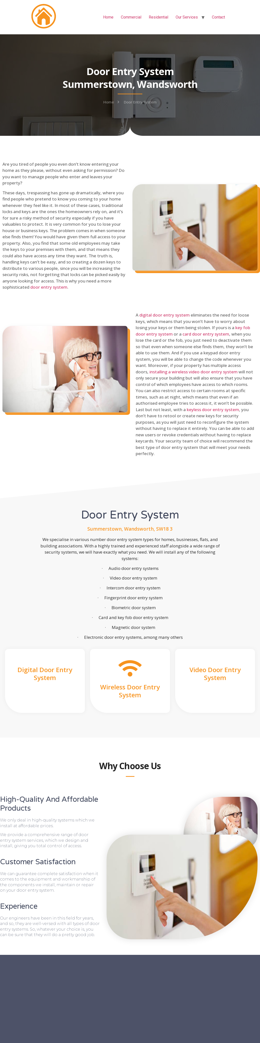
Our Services (187, 17)
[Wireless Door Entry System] (130, 668)
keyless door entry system (213, 409)
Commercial (131, 17)
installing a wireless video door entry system (193, 372)
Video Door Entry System (215, 673)
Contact (218, 17)
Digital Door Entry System (45, 673)
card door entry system (206, 334)
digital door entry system (164, 315)
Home (108, 17)
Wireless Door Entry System (130, 690)
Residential (158, 17)
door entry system (48, 287)
